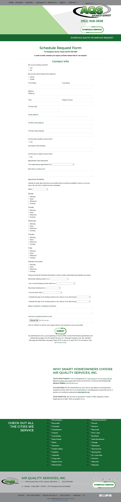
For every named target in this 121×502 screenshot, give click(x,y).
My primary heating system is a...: (39, 279)
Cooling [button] (19, 2)
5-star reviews (91, 379)
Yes (31, 68)
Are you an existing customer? (38, 65)
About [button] (63, 2)
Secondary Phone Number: (37, 146)
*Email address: (33, 115)
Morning (32, 197)
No (31, 70)
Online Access (56, 498)
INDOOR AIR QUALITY (50, 495)
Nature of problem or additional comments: (42, 306)
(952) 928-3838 (92, 21)
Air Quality (41, 2)
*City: (30, 100)
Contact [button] (73, 2)
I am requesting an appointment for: (40, 164)
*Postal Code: (32, 106)
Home (11, 2)
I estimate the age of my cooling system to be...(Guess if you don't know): (52, 301)
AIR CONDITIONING (33, 495)
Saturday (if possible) (35, 261)
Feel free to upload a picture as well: (40, 316)
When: (30, 189)
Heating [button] (29, 2)
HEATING (21, 495)
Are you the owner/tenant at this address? (42, 74)
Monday (30, 194)
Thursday (31, 234)
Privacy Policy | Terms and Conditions (60, 500)
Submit (60, 331)
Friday (30, 248)
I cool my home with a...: (36, 292)
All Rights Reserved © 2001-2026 (67, 498)
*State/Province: (67, 100)
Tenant (32, 79)
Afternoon (33, 201)
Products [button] (52, 2)
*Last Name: (66, 83)
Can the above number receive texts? (40, 139)
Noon (32, 199)
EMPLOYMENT (65, 495)
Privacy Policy (61, 342)
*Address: (31, 93)
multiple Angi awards (66, 381)
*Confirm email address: (36, 123)
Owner (32, 77)
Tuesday (31, 207)
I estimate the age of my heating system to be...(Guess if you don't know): (52, 297)
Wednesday (32, 221)
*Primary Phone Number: (36, 131)
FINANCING (77, 495)
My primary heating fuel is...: (37, 288)
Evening (32, 203)
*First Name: (32, 83)
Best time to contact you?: (36, 169)
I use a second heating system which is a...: (42, 283)
